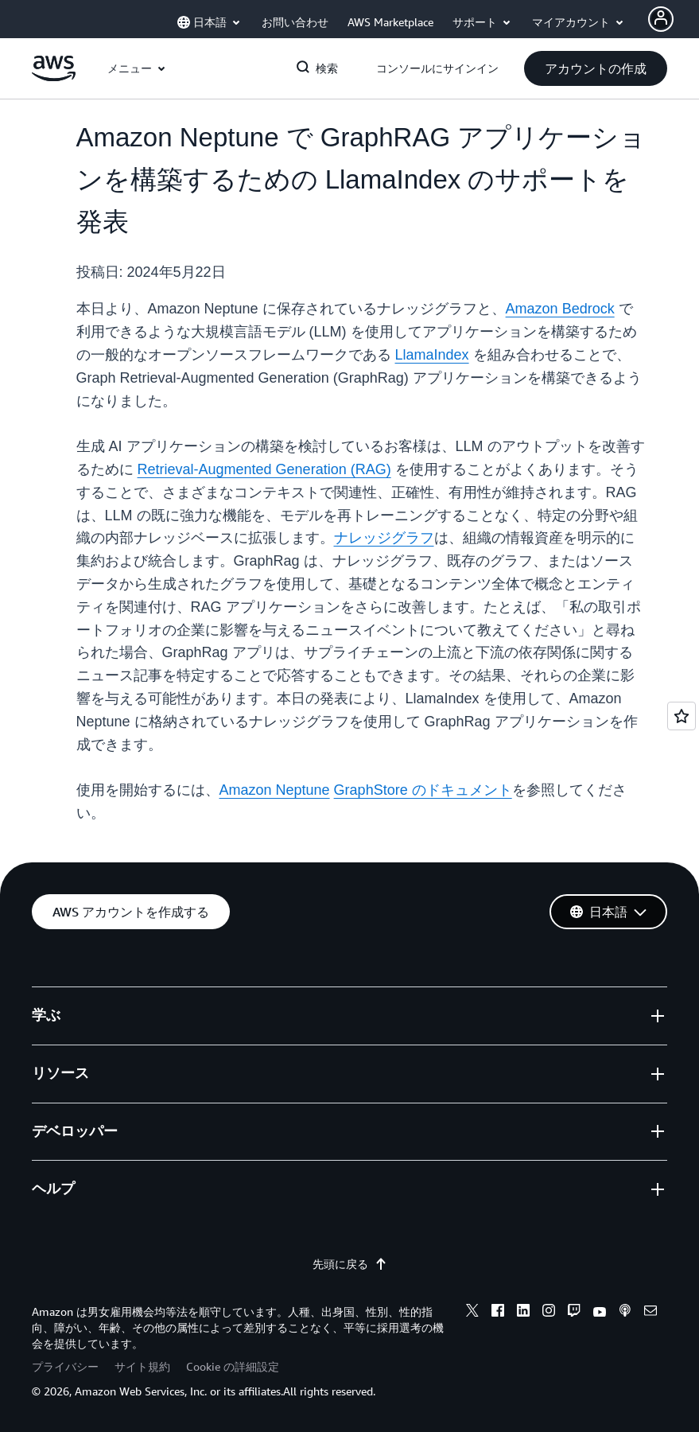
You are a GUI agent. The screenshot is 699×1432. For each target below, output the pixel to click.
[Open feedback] (681, 716)
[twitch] (574, 1312)
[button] (595, 68)
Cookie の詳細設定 (232, 1366)
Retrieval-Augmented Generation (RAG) (264, 469)
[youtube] (599, 1312)
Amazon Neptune (274, 790)
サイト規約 (142, 1366)
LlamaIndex (432, 355)
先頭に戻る (350, 1264)
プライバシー (65, 1366)
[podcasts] (625, 1312)
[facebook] (497, 1312)
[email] (650, 1312)
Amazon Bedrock (560, 309)
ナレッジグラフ (384, 538)
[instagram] (548, 1312)
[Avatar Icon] (661, 19)
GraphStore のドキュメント (423, 790)
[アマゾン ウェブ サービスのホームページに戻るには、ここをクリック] (54, 77)
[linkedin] (523, 1312)
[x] (472, 1312)
